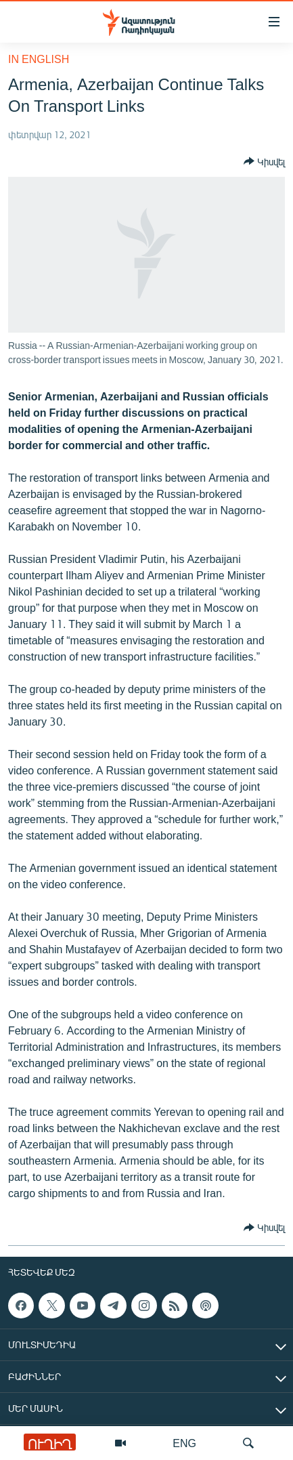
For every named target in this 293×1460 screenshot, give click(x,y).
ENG (184, 1442)
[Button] (264, 161)
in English (38, 58)
